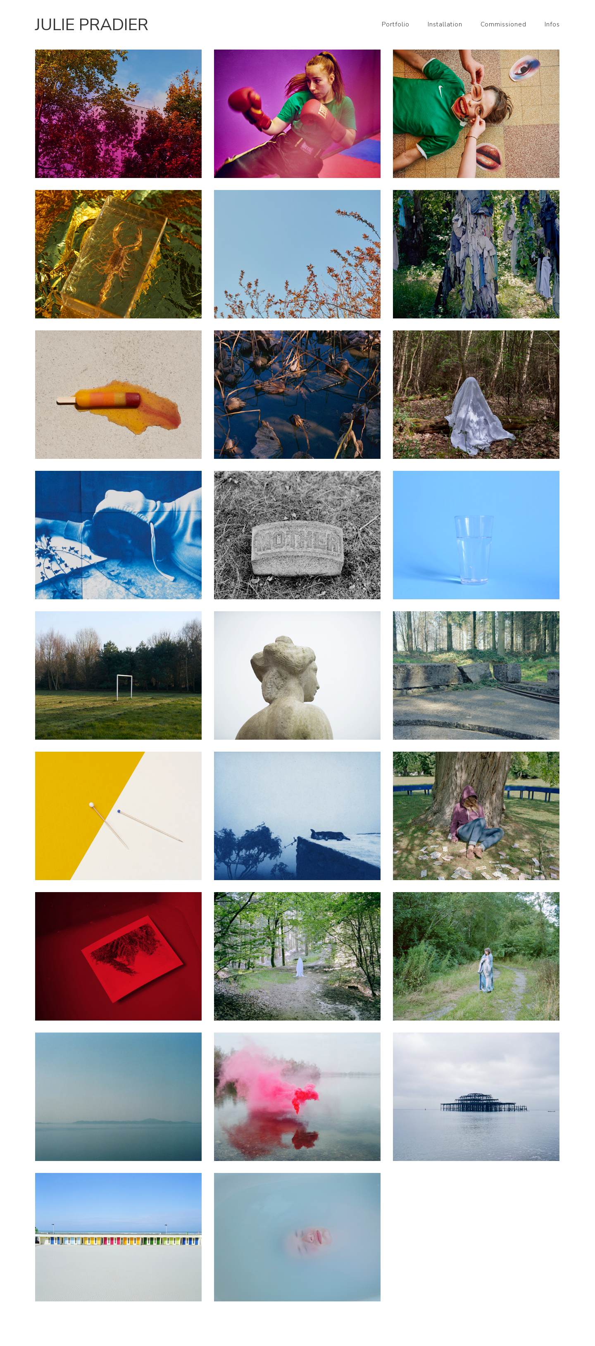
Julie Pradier (91, 25)
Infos (552, 24)
